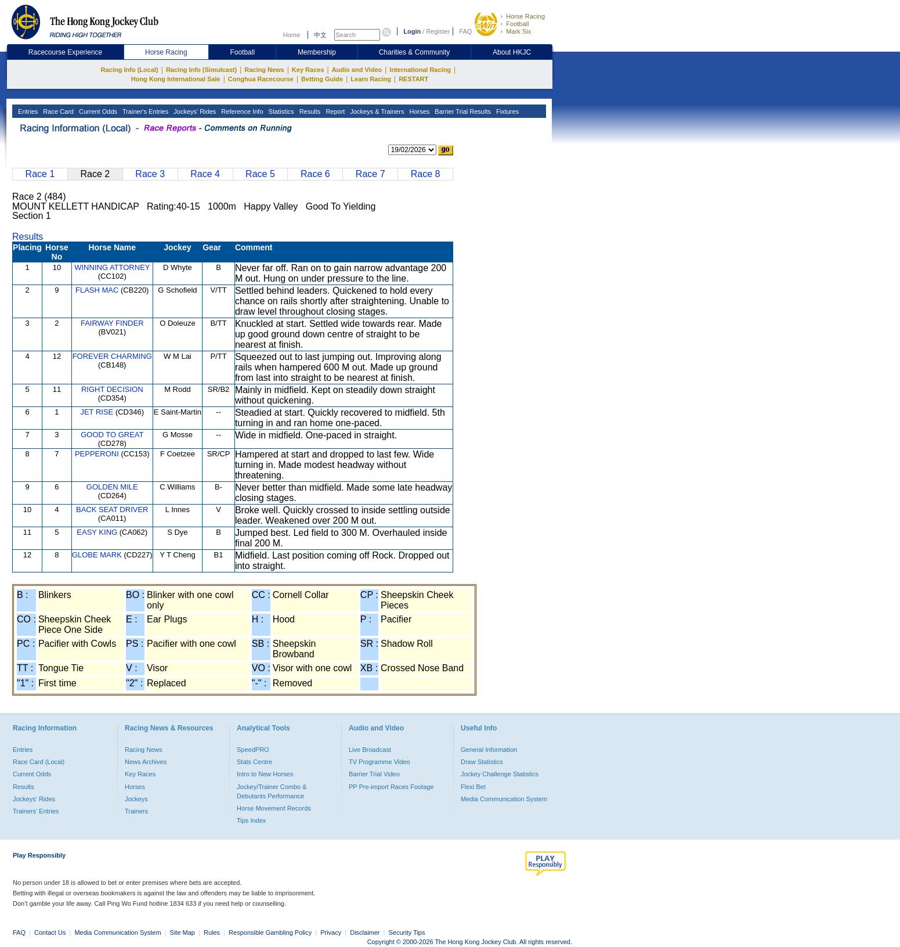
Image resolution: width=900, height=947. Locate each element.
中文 (320, 34)
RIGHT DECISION (112, 389)
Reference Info (241, 111)
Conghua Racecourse (261, 78)
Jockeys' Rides (194, 111)
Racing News (264, 69)
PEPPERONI (97, 453)
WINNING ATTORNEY (112, 267)
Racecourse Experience (65, 52)
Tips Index (251, 820)
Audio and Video (357, 69)
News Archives (146, 761)
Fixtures (506, 111)
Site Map (182, 932)
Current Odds (97, 111)
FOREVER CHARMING (112, 356)
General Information (489, 749)
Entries (27, 111)
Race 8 (425, 174)
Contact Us (50, 932)
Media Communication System (504, 798)
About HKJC (512, 52)
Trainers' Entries (36, 811)
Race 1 (40, 174)
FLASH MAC (96, 290)
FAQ (465, 31)
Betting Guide (322, 78)
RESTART (413, 78)
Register (438, 31)
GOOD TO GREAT (112, 434)
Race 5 (260, 174)
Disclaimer (364, 932)
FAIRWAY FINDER (112, 323)
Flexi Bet (473, 786)
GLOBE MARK (97, 554)
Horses (418, 111)
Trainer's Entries (144, 111)
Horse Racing (525, 16)
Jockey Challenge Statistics (499, 773)
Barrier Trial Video (374, 773)
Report (334, 111)
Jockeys (136, 798)
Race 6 (315, 174)
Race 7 (370, 174)
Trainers (136, 811)
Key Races (308, 69)
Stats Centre (254, 761)
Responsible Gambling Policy (270, 932)
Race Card (57, 111)
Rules (213, 932)
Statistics (280, 111)
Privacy (330, 932)
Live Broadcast (370, 749)
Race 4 (205, 174)
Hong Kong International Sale (176, 78)
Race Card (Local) (38, 761)
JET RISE (96, 412)
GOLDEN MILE (112, 486)
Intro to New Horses (265, 773)
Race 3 (150, 174)
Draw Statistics (482, 761)
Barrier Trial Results (462, 111)
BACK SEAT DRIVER (112, 509)
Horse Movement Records (274, 808)
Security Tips (407, 932)
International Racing (420, 69)
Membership (317, 52)
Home (291, 34)
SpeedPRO (253, 749)
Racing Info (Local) (129, 69)
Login (412, 31)
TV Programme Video (379, 761)
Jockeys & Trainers (376, 111)
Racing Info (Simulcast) (201, 69)
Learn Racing (370, 78)
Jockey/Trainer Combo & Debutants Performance (272, 791)
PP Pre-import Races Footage (391, 786)
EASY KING (97, 532)
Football (517, 23)
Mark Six (518, 31)
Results (309, 111)
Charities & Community (414, 52)
